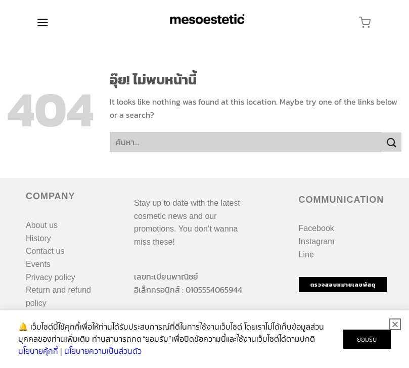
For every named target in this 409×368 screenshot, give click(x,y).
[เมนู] (42, 22)
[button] (395, 324)
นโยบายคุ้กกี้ (38, 351)
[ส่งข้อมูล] (391, 142)
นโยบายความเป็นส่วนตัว (103, 351)
